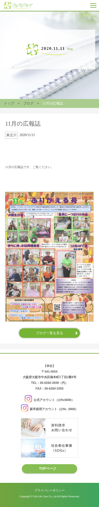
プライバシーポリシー (49, 490)
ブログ (28, 103)
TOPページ (47, 468)
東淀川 (11, 135)
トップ (9, 103)
